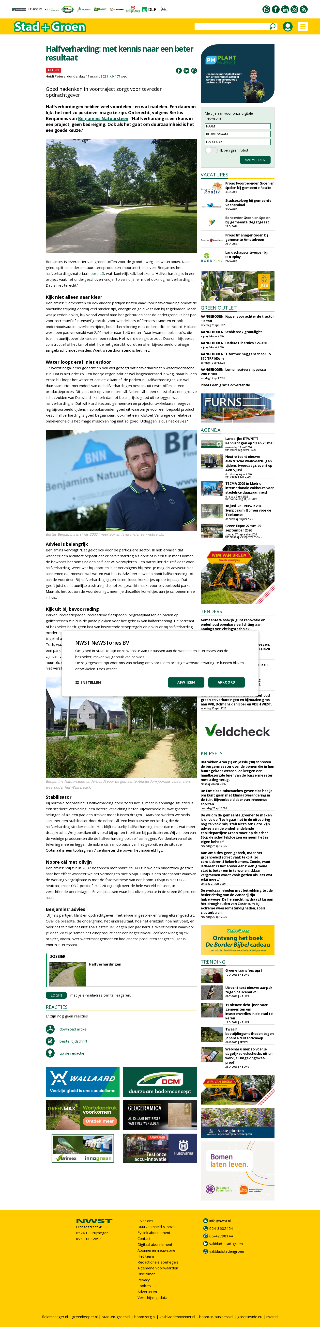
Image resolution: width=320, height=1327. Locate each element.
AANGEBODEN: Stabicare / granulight (231, 331)
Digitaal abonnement (154, 1244)
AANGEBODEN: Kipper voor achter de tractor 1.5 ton (237, 318)
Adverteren (147, 1291)
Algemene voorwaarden (157, 1267)
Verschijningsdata (152, 1297)
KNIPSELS (212, 753)
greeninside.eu (249, 1316)
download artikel (73, 1029)
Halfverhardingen (105, 964)
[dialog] (160, 663)
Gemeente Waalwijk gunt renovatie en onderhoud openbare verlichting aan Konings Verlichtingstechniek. (233, 624)
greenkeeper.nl (85, 1316)
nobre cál (96, 273)
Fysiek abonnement (153, 1232)
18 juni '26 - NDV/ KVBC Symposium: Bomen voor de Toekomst (248, 510)
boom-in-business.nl (216, 1316)
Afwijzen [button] (186, 682)
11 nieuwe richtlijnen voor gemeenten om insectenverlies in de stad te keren (249, 1011)
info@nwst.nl (220, 1220)
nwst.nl (272, 1316)
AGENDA (211, 430)
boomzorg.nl (144, 1316)
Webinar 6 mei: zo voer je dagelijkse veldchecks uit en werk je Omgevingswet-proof (249, 1056)
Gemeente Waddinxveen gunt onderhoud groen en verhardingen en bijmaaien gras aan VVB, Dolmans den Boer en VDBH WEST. (236, 699)
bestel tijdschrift (73, 1041)
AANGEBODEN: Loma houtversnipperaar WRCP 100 (234, 371)
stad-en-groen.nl (116, 1316)
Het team (145, 1256)
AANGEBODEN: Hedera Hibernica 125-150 (234, 343)
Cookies (144, 1285)
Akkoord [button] (226, 682)
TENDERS (211, 611)
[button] (88, 682)
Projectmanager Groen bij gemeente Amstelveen (246, 237)
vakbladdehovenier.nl (177, 1316)
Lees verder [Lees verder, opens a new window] (107, 668)
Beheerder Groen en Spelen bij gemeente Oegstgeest (248, 219)
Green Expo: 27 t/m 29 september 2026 (243, 527)
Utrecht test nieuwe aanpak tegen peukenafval (249, 989)
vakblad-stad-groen (226, 1243)
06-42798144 (221, 1235)
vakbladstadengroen (226, 1251)
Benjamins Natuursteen (103, 118)
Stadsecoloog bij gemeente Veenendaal (248, 202)
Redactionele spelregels (158, 1262)
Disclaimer (146, 1273)
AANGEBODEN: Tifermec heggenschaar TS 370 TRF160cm (236, 356)
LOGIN (56, 995)
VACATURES (214, 174)
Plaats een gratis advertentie (225, 385)
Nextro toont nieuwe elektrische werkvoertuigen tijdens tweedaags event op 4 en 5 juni (248, 463)
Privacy (143, 1279)
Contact (144, 1238)
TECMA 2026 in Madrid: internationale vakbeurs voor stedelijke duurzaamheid (249, 488)
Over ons (145, 1220)
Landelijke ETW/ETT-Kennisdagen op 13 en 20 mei (249, 440)
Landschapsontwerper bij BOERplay (246, 254)
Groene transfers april (243, 970)
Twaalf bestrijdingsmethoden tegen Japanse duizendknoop (249, 1033)
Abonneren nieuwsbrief (157, 1250)
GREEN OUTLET (219, 307)
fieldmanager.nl (55, 1316)
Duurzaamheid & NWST (157, 1226)
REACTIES (57, 1007)
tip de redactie (72, 1053)
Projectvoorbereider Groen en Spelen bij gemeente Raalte (249, 185)
